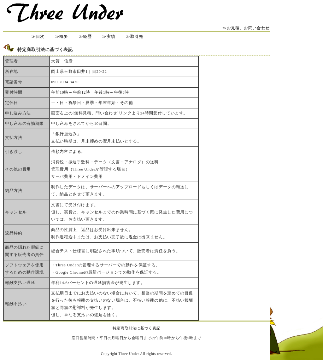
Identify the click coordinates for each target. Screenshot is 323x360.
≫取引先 (134, 36)
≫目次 (38, 36)
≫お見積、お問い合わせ (246, 28)
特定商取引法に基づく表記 (137, 328)
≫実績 (108, 36)
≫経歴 (85, 36)
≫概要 (61, 36)
